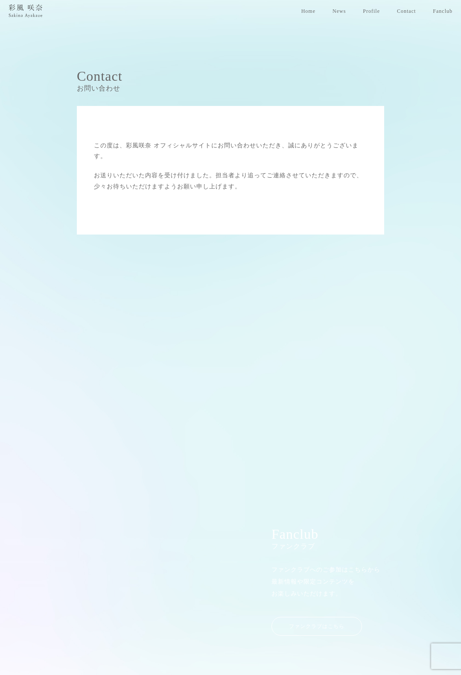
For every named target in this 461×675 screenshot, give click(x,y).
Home (308, 11)
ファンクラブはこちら (316, 607)
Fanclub (442, 11)
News (339, 11)
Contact (406, 11)
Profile (371, 11)
